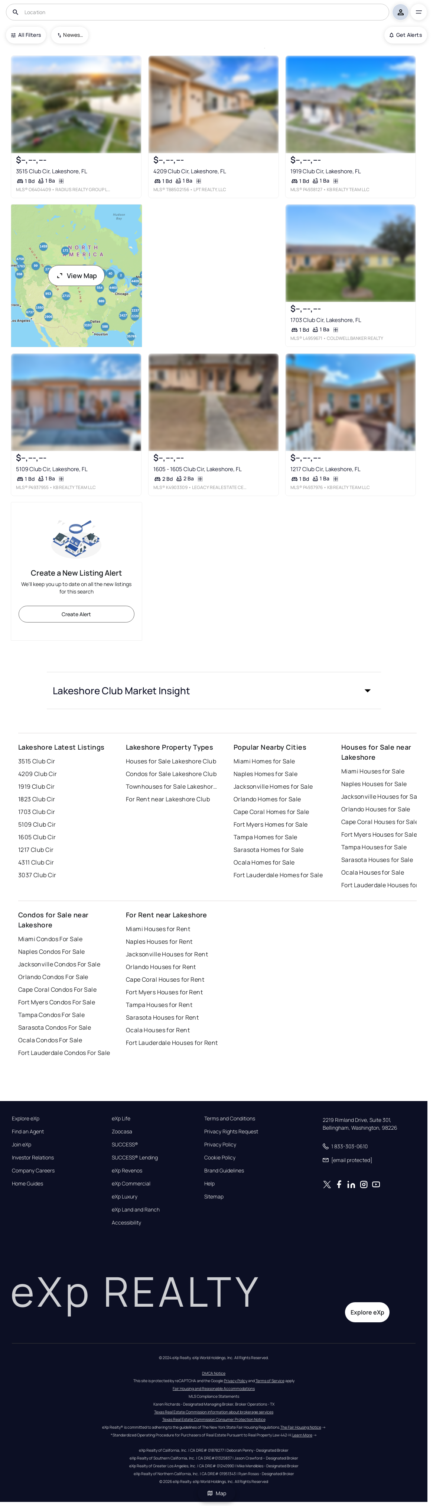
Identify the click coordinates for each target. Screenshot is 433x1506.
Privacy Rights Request (231, 1131)
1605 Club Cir (37, 837)
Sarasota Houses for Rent (162, 1017)
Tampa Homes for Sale (265, 837)
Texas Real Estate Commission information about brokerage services (213, 1412)
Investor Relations (33, 1157)
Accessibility (126, 1222)
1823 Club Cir (36, 799)
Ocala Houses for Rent (158, 1030)
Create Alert (76, 614)
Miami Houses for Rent (158, 929)
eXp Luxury (124, 1196)
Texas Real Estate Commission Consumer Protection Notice (214, 1419)
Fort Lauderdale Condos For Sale (64, 1053)
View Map (76, 275)
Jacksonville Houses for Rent (167, 954)
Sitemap (214, 1196)
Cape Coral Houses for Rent (165, 979)
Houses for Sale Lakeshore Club (171, 761)
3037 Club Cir (37, 875)
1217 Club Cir (36, 850)
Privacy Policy (220, 1144)
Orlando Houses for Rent (161, 967)
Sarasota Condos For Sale (54, 1027)
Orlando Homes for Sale (267, 799)
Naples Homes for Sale (265, 774)
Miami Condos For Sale (50, 939)
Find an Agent (28, 1131)
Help (209, 1183)
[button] (214, 690)
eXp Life (121, 1118)
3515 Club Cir (36, 761)
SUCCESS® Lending (135, 1157)
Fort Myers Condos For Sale (56, 1002)
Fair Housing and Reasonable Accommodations (214, 1388)
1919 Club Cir (36, 786)
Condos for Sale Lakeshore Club (171, 774)
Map (216, 1493)
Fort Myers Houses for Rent (164, 992)
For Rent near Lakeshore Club (168, 799)
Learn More (302, 1435)
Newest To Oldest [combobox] (73, 34)
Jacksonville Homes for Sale (273, 786)
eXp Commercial (131, 1183)
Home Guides (27, 1183)
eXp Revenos (127, 1170)
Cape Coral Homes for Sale (271, 812)
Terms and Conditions (229, 1118)
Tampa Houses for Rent (159, 1005)
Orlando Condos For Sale (53, 977)
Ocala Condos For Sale (50, 1040)
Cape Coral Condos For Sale (57, 989)
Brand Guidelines (224, 1170)
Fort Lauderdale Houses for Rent (172, 1043)
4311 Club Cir (36, 862)
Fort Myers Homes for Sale (271, 824)
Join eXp (21, 1144)
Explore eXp (25, 1118)
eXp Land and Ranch (136, 1209)
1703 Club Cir (36, 812)
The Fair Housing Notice (300, 1427)
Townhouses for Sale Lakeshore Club (172, 786)
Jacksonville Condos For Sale (59, 964)
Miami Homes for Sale (264, 761)
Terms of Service (269, 1380)
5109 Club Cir (37, 824)
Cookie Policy (219, 1157)
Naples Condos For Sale (51, 951)
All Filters (26, 34)
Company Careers (33, 1170)
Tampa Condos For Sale (51, 1015)
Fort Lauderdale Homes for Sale (278, 875)
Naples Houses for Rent (159, 941)
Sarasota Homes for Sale (269, 850)
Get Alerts (406, 34)
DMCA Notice (213, 1373)
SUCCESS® (125, 1144)
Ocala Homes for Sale (264, 862)
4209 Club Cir (37, 774)
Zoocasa (122, 1131)
